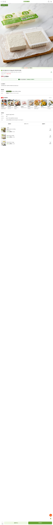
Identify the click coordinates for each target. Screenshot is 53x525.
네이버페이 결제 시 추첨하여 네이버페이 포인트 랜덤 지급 (9, 85)
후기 (26, 123)
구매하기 (40, 523)
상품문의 (43, 123)
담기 (50, 130)
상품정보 (9, 123)
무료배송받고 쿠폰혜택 (27, 79)
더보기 (5, 83)
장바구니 (16, 523)
